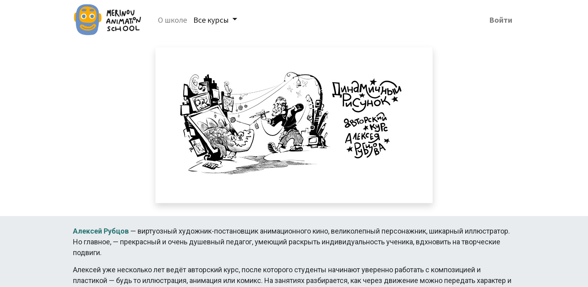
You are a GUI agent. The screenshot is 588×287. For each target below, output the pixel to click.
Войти (500, 20)
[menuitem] (172, 20)
